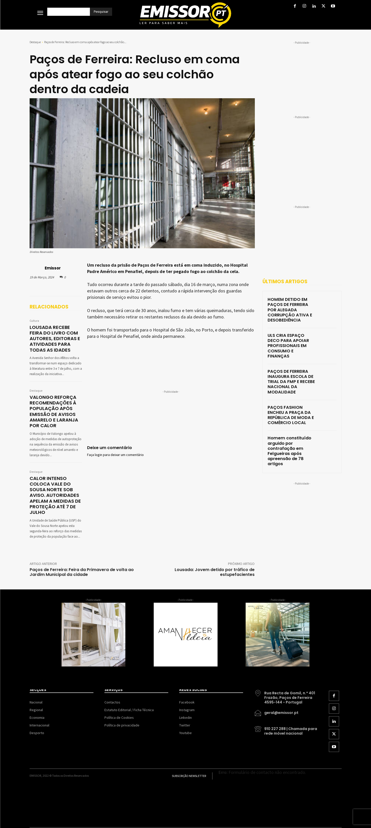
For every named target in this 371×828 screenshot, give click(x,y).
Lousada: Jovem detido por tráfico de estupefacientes (215, 565)
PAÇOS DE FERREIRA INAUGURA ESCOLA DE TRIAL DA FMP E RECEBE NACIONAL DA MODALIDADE (288, 363)
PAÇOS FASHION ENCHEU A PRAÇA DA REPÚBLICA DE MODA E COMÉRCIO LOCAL (292, 391)
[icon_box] (286, 688)
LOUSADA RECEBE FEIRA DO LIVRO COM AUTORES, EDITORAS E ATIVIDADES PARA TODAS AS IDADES (55, 337)
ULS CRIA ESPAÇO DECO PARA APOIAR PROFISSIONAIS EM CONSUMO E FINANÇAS (289, 333)
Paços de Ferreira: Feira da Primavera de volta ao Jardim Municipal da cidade (82, 565)
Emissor (53, 268)
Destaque (35, 42)
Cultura (34, 321)
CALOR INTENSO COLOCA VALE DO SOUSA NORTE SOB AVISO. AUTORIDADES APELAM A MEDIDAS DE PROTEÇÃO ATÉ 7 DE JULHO (53, 490)
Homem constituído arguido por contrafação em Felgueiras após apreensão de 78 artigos (291, 418)
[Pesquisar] (101, 12)
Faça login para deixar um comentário (115, 455)
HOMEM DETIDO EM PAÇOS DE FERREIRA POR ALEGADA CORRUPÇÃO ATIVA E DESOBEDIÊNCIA (292, 305)
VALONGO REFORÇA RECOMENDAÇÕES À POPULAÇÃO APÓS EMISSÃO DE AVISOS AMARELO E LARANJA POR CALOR (52, 408)
